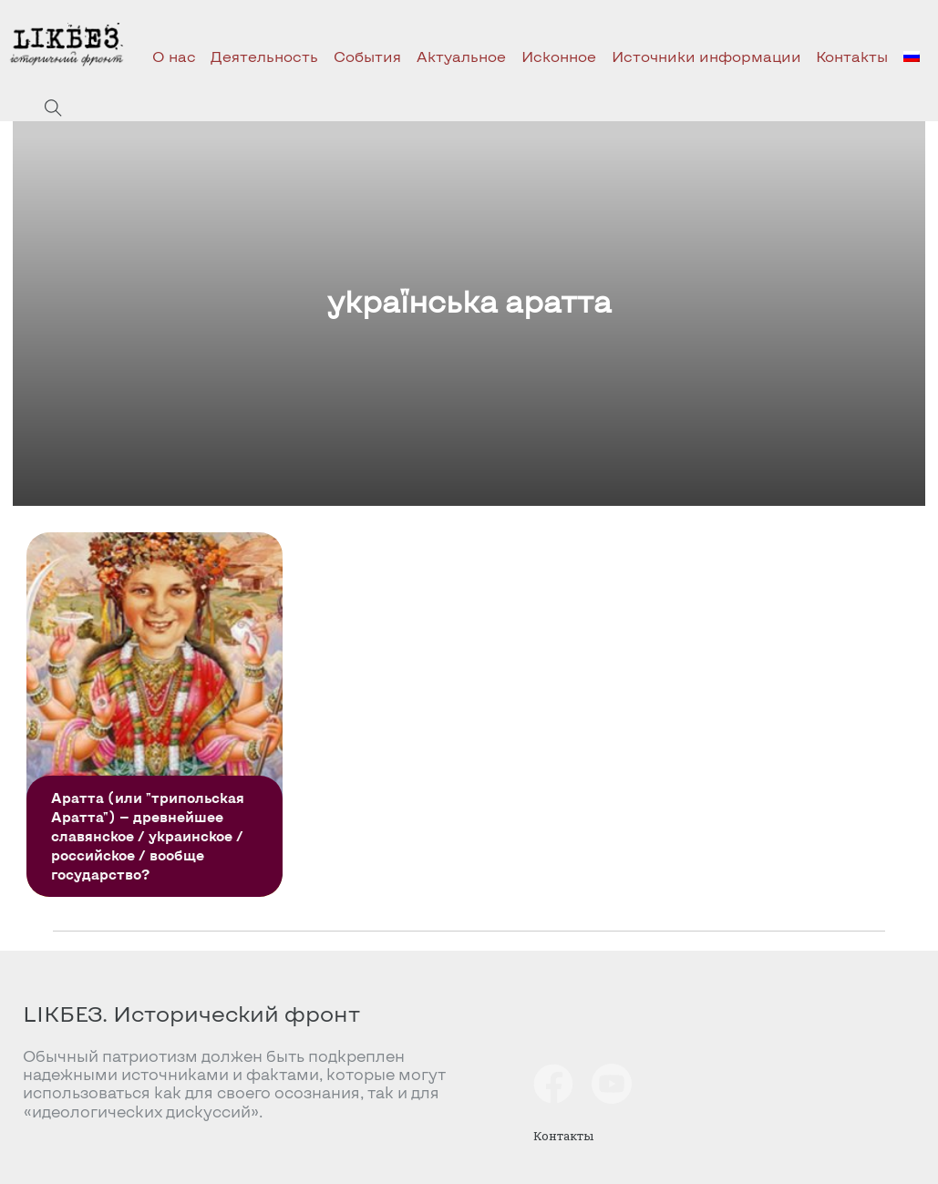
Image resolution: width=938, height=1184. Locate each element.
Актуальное (461, 56)
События (367, 56)
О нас (174, 56)
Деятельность (264, 56)
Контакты (852, 56)
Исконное (558, 56)
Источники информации (706, 56)
